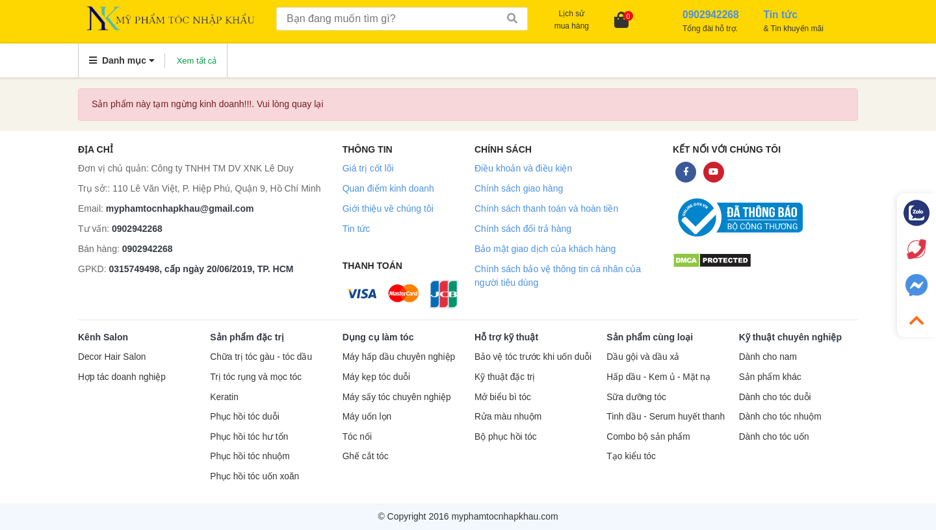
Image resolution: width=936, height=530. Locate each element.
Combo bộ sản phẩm (648, 437)
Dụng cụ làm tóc (378, 337)
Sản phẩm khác (770, 377)
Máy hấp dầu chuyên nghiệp (399, 357)
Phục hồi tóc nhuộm (249, 456)
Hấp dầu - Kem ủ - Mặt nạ (658, 377)
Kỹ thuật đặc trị (504, 377)
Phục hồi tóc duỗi (244, 417)
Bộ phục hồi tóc (505, 437)
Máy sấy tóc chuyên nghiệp (397, 397)
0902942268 (137, 228)
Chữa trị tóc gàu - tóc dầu (261, 357)
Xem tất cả (197, 61)
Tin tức (356, 228)
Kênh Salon (103, 337)
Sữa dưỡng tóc (636, 397)
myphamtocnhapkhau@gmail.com (180, 208)
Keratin (224, 397)
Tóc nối (357, 437)
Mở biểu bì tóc (502, 397)
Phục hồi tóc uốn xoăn (254, 476)
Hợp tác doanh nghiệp (122, 377)
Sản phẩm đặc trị (247, 337)
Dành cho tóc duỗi (775, 397)
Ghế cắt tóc (366, 456)
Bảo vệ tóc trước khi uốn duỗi (533, 357)
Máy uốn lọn (367, 417)
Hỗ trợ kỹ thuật (506, 337)
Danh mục (122, 60)
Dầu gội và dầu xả (642, 357)
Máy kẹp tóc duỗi (376, 377)
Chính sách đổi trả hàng (522, 228)
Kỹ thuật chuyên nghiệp (790, 337)
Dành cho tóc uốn (774, 437)
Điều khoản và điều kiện (523, 168)
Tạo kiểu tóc (630, 456)
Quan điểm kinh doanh (388, 188)
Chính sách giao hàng (518, 188)
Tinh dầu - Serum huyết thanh (665, 417)
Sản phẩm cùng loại (649, 337)
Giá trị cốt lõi (368, 168)
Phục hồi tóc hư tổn (249, 437)
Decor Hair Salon (112, 357)
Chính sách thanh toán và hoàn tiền (546, 208)
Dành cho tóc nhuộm (780, 417)
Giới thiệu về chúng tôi (388, 208)
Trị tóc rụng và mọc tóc (256, 377)
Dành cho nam (768, 357)
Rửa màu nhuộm (507, 417)
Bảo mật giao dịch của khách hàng (545, 249)
